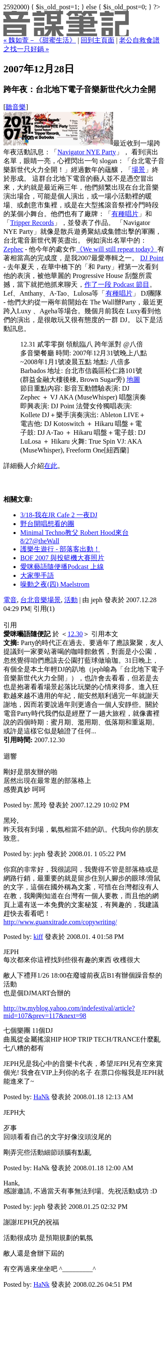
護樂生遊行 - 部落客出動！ (60, 549)
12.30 (75, 633)
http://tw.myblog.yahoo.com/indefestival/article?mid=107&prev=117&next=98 (69, 1012)
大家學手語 (37, 575)
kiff (38, 936)
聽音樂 (15, 107)
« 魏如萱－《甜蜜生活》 (39, 40)
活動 (71, 599)
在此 (50, 465)
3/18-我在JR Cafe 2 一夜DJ (59, 514)
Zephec (13, 249)
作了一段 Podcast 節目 (116, 284)
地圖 (133, 379)
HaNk (41, 1096)
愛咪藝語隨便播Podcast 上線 (62, 566)
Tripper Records (32, 222)
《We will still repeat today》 (116, 249)
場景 (138, 169)
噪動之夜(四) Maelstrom (54, 584)
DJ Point (152, 258)
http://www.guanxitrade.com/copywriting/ (60, 922)
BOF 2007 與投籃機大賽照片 (62, 557)
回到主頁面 (97, 40)
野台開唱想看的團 (47, 523)
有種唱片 (124, 213)
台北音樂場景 (40, 599)
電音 (10, 599)
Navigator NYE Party (86, 152)
